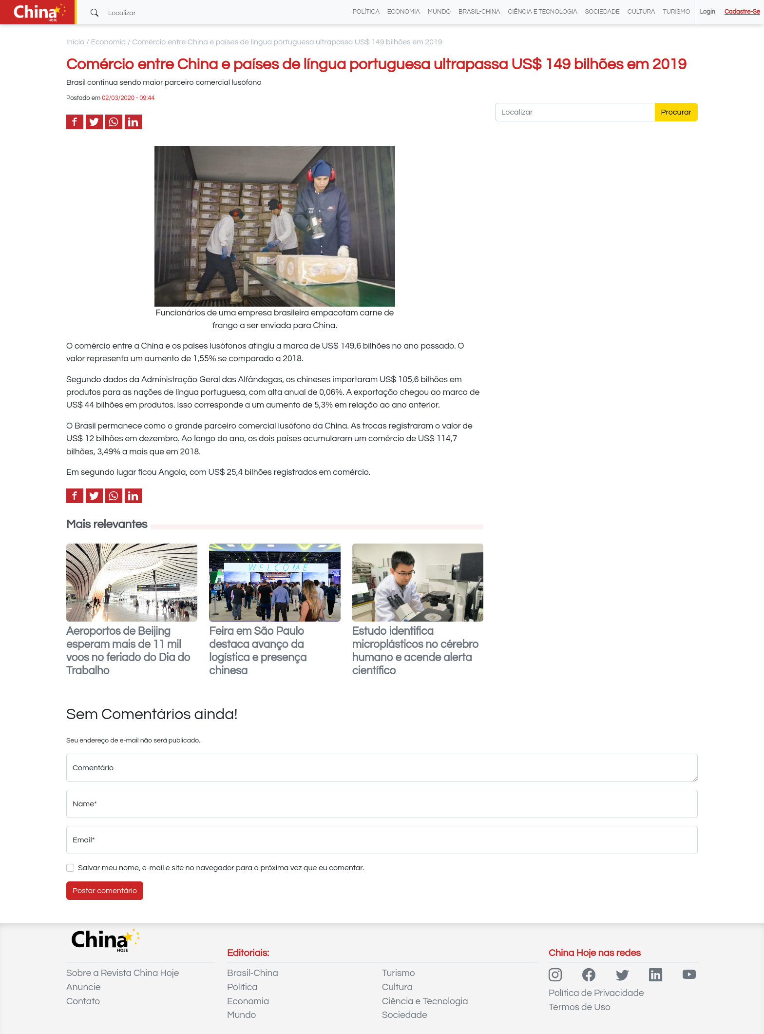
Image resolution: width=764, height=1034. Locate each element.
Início (75, 42)
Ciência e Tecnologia (542, 12)
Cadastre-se (742, 12)
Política (366, 12)
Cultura (641, 12)
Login (707, 12)
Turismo (676, 12)
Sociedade (602, 12)
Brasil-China (479, 12)
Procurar (676, 112)
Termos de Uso (580, 1007)
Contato (83, 1001)
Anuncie (83, 987)
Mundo (439, 12)
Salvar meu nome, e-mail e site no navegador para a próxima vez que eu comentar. (221, 868)
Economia (403, 12)
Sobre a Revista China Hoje (122, 973)
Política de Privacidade (596, 993)
